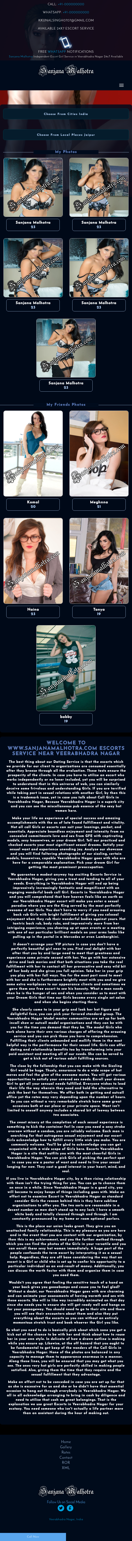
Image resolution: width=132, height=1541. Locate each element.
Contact (66, 1458)
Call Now (33, 1536)
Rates (66, 1453)
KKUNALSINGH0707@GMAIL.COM (66, 20)
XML (66, 1468)
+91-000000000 (71, 4)
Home (66, 1442)
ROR (66, 1463)
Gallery (66, 1447)
